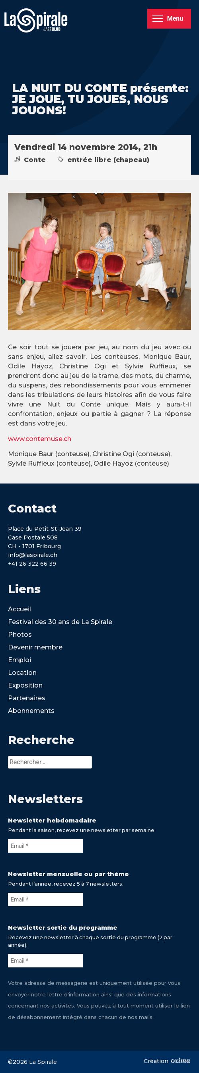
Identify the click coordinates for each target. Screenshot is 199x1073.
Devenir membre (35, 647)
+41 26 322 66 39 (32, 563)
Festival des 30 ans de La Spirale (60, 622)
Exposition (25, 685)
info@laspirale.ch (32, 555)
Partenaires (26, 698)
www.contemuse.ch (39, 439)
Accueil (19, 609)
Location (22, 672)
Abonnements (31, 711)
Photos (20, 634)
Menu (167, 18)
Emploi (19, 660)
